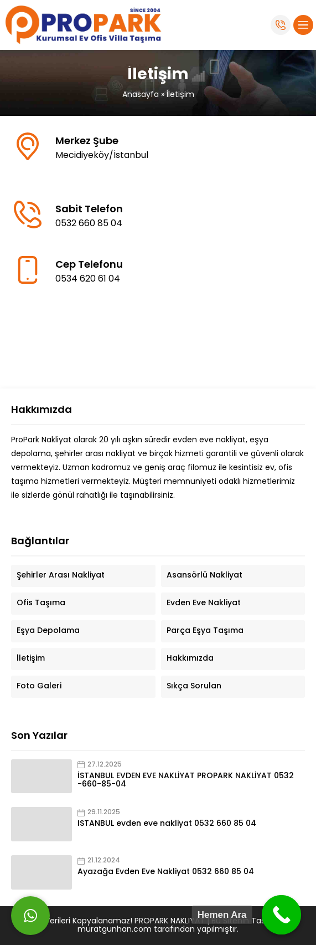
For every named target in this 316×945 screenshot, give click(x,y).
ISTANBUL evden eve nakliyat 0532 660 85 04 (166, 824)
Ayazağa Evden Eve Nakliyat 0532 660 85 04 (165, 872)
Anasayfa (140, 95)
